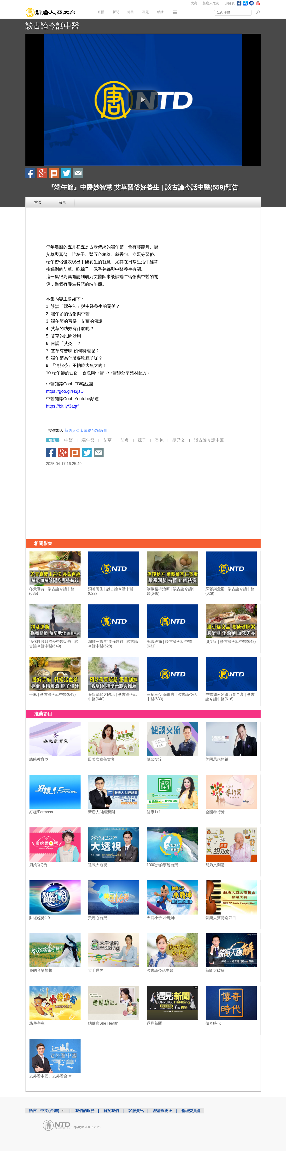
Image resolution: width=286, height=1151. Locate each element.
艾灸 (124, 440)
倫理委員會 (191, 1111)
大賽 (194, 3)
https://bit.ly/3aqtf (62, 406)
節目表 (230, 3)
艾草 (107, 440)
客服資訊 (136, 1111)
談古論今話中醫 (52, 26)
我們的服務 (84, 1111)
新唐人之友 (211, 3)
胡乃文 (178, 440)
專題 (145, 12)
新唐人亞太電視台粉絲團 (85, 430)
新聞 (115, 12)
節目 (130, 12)
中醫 (68, 440)
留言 (62, 202)
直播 (101, 12)
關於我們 (111, 1111)
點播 (160, 12)
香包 (159, 440)
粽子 (142, 440)
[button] (143, 100)
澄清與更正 (162, 1111)
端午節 (88, 440)
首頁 (38, 202)
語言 (33, 1111)
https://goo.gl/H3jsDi (65, 391)
